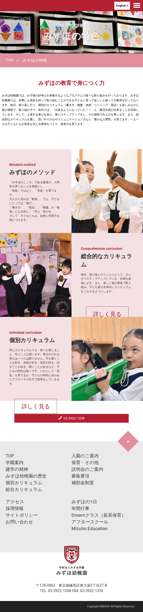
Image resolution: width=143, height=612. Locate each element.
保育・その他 (85, 462)
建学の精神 (17, 469)
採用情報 (14, 508)
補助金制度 (83, 482)
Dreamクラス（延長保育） (99, 515)
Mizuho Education (90, 528)
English (121, 5)
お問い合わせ (19, 522)
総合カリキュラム (24, 489)
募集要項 (80, 476)
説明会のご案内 (87, 469)
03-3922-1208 (73, 418)
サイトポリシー (22, 515)
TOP (9, 60)
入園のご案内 (85, 455)
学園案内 (14, 462)
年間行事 (80, 508)
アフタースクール (90, 522)
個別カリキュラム (24, 482)
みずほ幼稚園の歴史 (26, 476)
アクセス (15, 501)
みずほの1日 (84, 501)
